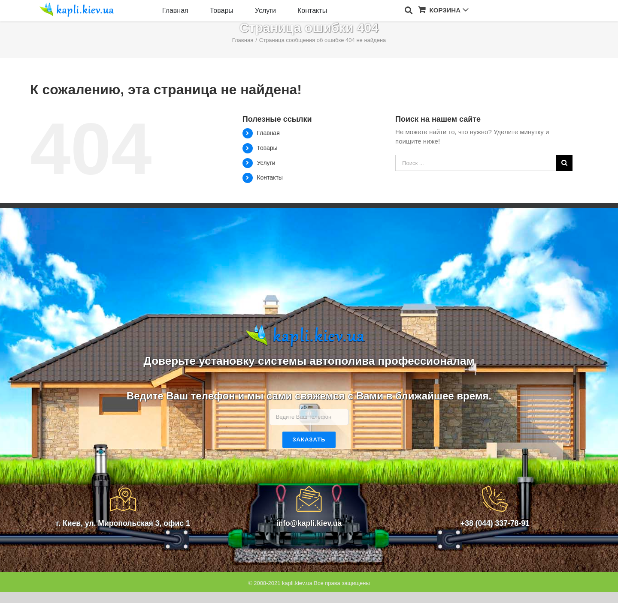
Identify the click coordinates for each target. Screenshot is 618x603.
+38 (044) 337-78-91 (495, 523)
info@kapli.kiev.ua (309, 523)
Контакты (269, 177)
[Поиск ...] (475, 163)
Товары (267, 147)
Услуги (266, 162)
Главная (268, 132)
